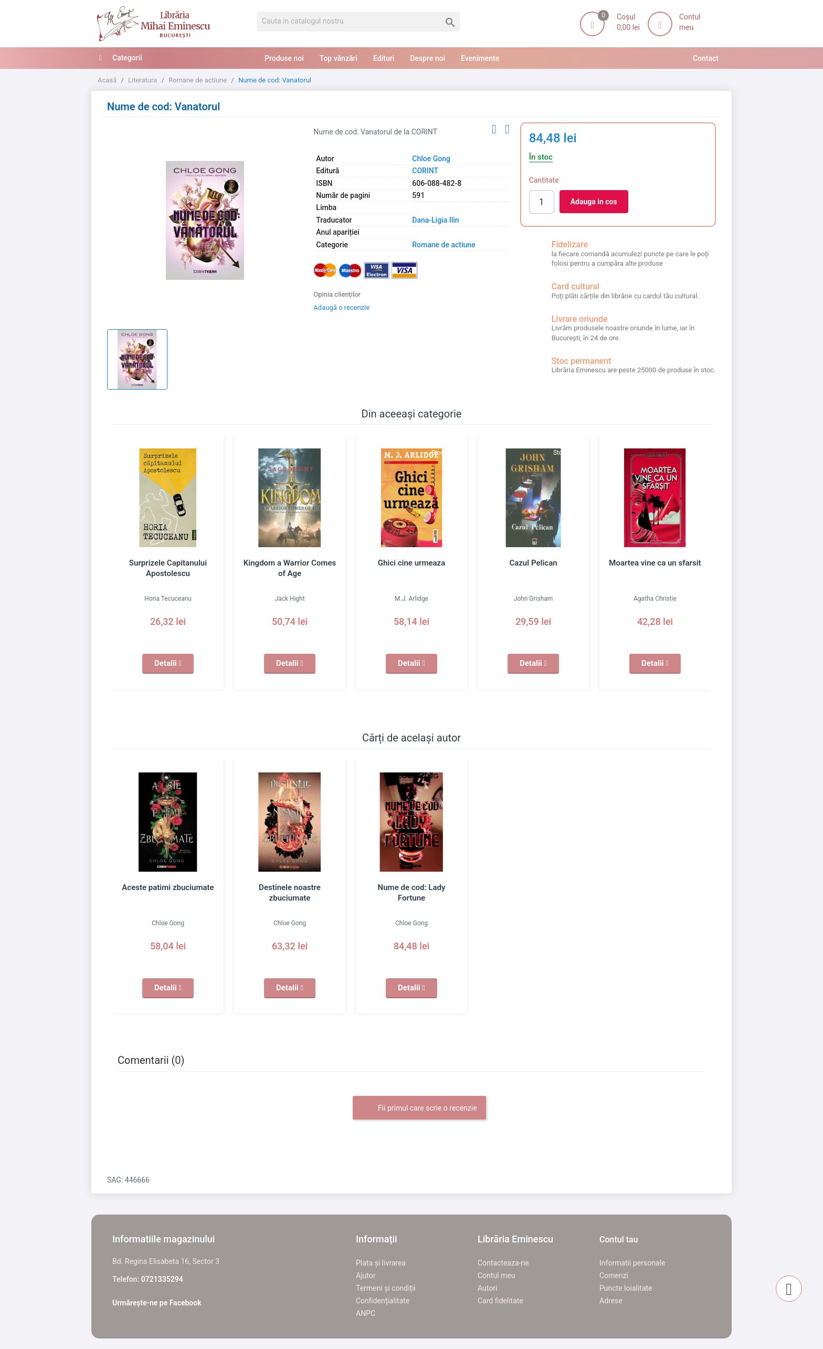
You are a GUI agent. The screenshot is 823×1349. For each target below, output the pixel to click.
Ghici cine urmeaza (411, 563)
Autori (487, 1288)
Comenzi (613, 1275)
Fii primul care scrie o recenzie (419, 1108)
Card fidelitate (500, 1300)
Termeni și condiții (386, 1288)
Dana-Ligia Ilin (435, 220)
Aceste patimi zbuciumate (168, 887)
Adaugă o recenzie (341, 307)
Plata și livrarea (381, 1263)
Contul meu (496, 1275)
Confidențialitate (382, 1300)
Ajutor (365, 1275)
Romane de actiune (443, 244)
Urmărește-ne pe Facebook (157, 1303)
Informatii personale (632, 1263)
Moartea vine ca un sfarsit (655, 563)
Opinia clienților (337, 294)
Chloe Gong (431, 158)
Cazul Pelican (533, 563)
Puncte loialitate (625, 1288)
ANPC (365, 1313)
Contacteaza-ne (503, 1263)
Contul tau (618, 1240)
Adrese (610, 1300)
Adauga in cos (594, 201)
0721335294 (162, 1279)
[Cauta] (358, 22)
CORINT (425, 170)
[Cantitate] (541, 202)
